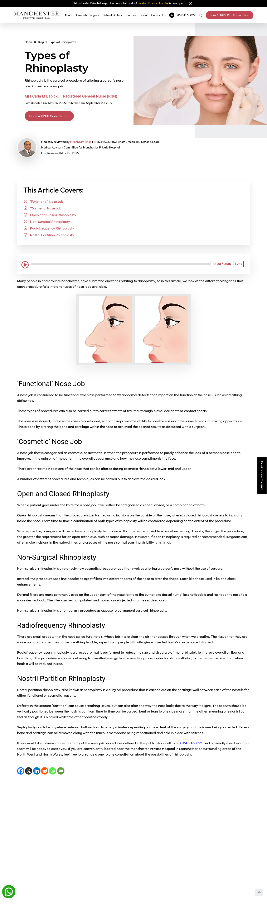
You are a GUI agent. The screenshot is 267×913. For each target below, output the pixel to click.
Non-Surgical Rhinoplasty (50, 222)
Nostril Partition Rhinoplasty (52, 236)
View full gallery (78, 821)
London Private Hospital (153, 3)
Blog (41, 42)
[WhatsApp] (52, 772)
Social (146, 15)
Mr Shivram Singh (81, 143)
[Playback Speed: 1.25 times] (238, 264)
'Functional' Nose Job (46, 202)
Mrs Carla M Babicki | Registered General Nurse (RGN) (71, 96)
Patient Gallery (114, 15)
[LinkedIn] (36, 772)
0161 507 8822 (191, 744)
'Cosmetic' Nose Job (45, 209)
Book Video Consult (262, 475)
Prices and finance (167, 873)
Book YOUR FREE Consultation (229, 15)
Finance (133, 15)
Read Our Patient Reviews (176, 806)
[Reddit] (44, 772)
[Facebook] (20, 772)
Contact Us (160, 15)
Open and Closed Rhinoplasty (53, 216)
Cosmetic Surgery (89, 15)
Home (29, 42)
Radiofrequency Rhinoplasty (52, 229)
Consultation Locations (173, 847)
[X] (28, 772)
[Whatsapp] (8, 891)
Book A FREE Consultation (54, 116)
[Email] (60, 772)
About (70, 15)
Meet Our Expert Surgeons (177, 826)
